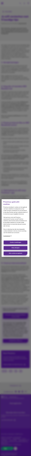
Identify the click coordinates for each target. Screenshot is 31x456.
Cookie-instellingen (15, 242)
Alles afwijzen (15, 247)
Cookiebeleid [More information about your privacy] (7, 236)
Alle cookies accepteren (15, 253)
